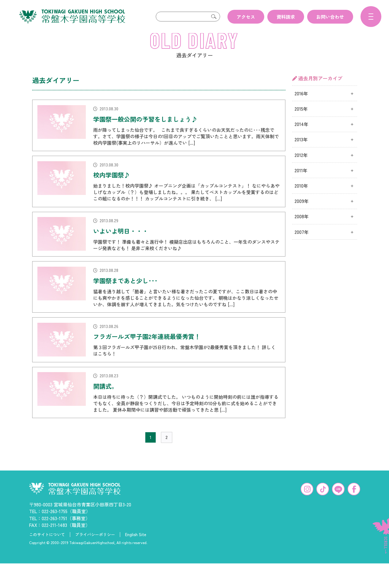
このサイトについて (47, 544)
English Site (135, 544)
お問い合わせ (330, 16)
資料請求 (285, 16)
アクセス (246, 16)
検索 (214, 16)
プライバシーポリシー (95, 544)
